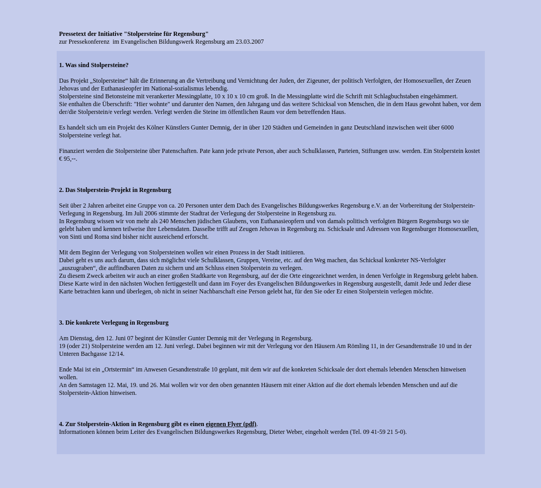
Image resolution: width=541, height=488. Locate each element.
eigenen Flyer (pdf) (231, 424)
